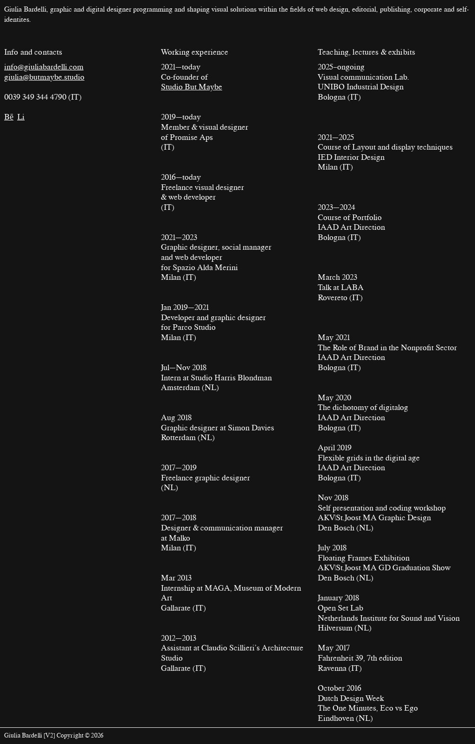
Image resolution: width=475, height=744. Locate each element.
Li (21, 116)
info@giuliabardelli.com (43, 66)
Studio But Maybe (191, 86)
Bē (8, 116)
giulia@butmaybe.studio (44, 77)
